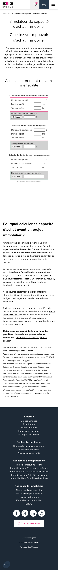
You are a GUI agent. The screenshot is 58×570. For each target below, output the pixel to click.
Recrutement (29, 424)
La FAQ (29, 504)
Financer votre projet (29, 497)
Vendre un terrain (29, 427)
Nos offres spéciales (29, 450)
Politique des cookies (29, 434)
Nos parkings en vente (29, 453)
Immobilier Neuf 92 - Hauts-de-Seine (29, 468)
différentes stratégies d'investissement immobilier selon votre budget (28, 295)
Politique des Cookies (29, 547)
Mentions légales (29, 538)
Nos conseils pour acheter (29, 490)
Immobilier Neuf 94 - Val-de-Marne (29, 475)
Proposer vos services (29, 431)
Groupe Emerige (29, 421)
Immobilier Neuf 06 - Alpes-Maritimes (29, 478)
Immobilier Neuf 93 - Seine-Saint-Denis (29, 471)
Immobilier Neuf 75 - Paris (29, 465)
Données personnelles (29, 542)
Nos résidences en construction (29, 446)
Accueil (6, 13)
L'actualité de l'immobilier (29, 500)
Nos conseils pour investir (29, 493)
